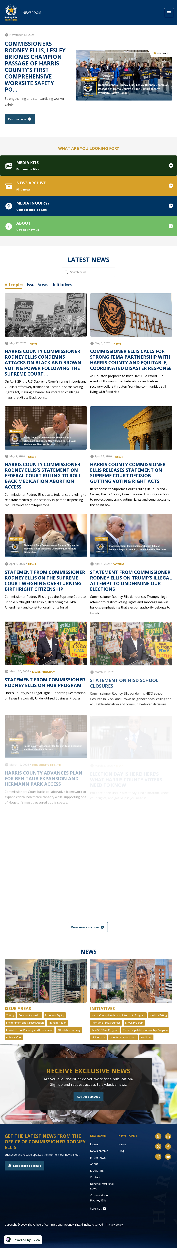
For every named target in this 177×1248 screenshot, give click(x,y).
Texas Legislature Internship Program (145, 1030)
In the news (98, 1157)
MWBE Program (134, 1022)
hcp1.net (96, 1208)
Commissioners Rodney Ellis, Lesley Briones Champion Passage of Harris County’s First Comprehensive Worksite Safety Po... (35, 66)
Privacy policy (114, 1224)
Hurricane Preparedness (106, 1022)
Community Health (29, 1015)
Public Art (146, 1037)
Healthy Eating (158, 1015)
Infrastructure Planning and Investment (29, 1030)
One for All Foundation (123, 1037)
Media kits (97, 1170)
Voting (10, 1015)
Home (94, 1144)
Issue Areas (18, 1008)
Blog (121, 1151)
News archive (99, 1151)
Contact (95, 1177)
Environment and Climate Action (25, 1022)
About (94, 1164)
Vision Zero (98, 1037)
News (122, 1144)
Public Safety (14, 1037)
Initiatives (102, 1008)
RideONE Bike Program (105, 1030)
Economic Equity (54, 1015)
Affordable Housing (69, 1030)
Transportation (57, 1022)
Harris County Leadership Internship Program (118, 1015)
